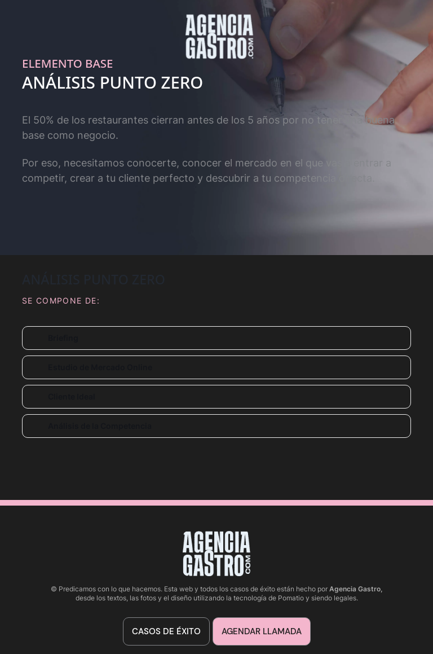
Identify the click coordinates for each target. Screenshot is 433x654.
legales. (346, 598)
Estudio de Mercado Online (100, 367)
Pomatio (291, 598)
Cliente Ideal (71, 396)
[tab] (216, 338)
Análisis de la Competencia (100, 426)
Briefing (63, 338)
